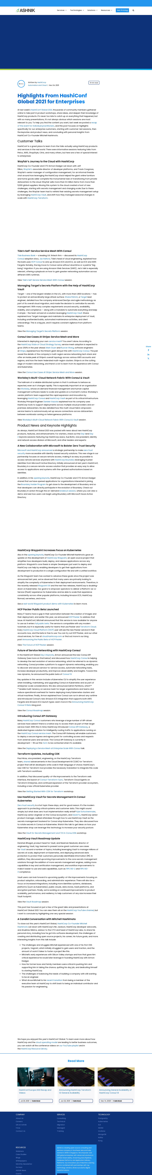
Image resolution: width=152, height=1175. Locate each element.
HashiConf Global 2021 (41, 110)
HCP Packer (74, 617)
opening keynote (41, 478)
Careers (19, 1121)
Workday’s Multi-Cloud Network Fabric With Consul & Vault (50, 419)
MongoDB (102, 1134)
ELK (99, 1125)
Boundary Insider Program (33, 484)
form (45, 743)
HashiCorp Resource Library (34, 1048)
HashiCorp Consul (80, 351)
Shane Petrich (71, 297)
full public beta (42, 623)
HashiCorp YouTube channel (80, 910)
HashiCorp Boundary (65, 459)
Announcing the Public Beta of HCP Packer (42, 639)
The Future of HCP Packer (34, 645)
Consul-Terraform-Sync (51, 779)
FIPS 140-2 (70, 868)
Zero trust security (26, 805)
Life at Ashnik (21, 1125)
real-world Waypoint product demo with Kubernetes (48, 603)
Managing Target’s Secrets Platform (43, 331)
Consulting (61, 1118)
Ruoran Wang (67, 347)
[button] (133, 10)
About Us (19, 1118)
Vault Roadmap (33, 901)
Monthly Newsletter (24, 1164)
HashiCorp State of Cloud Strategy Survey (41, 344)
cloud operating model (46, 1042)
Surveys (19, 1167)
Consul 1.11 (67, 674)
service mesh (55, 341)
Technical (61, 1121)
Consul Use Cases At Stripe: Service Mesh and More (50, 372)
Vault (23, 849)
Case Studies (21, 1154)
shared (27, 761)
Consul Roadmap (34, 710)
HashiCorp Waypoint (57, 558)
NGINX (100, 1128)
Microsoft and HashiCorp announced (35, 450)
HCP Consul (36, 262)
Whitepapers (21, 1161)
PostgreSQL (103, 1118)
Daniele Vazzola (50, 401)
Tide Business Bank (26, 255)
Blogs (18, 1157)
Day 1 (83, 433)
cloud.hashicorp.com (52, 636)
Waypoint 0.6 (44, 585)
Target (84, 297)
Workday (25, 388)
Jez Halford (44, 258)
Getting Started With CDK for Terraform (44, 791)
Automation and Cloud (37, 85)
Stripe (23, 351)
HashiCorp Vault (38, 194)
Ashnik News (21, 1170)
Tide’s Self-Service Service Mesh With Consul (43, 280)
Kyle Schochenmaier (86, 811)
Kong (100, 1140)
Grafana (101, 1131)
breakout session (67, 490)
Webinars (20, 1151)
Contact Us (20, 1131)
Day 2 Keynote (47, 655)
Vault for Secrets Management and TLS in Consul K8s (51, 833)
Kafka (100, 1137)
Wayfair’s (27, 169)
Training (60, 1131)
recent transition (54, 980)
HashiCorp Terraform (38, 198)
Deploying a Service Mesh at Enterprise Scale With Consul (53, 748)
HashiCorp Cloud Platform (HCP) (38, 630)
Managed (61, 1128)
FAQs (18, 1128)
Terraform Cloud (88, 626)
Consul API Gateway (78, 727)
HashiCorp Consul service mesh (36, 733)
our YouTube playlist (69, 1045)
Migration (61, 1125)
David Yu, (76, 815)
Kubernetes (103, 1121)
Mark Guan (51, 347)
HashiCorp (41, 82)
